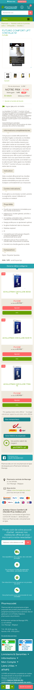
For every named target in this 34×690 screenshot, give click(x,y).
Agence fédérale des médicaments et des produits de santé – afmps (16, 682)
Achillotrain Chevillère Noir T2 (17, 338)
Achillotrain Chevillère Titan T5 (17, 385)
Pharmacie (4, 23)
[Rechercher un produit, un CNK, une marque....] (30, 13)
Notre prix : (13, 90)
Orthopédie (11, 26)
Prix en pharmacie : (14, 86)
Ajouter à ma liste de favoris (13, 101)
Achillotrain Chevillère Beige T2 (17, 292)
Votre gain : (11, 92)
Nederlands (22, 1)
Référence (21, 96)
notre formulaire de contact (21, 490)
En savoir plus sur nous (9, 636)
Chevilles (20, 26)
